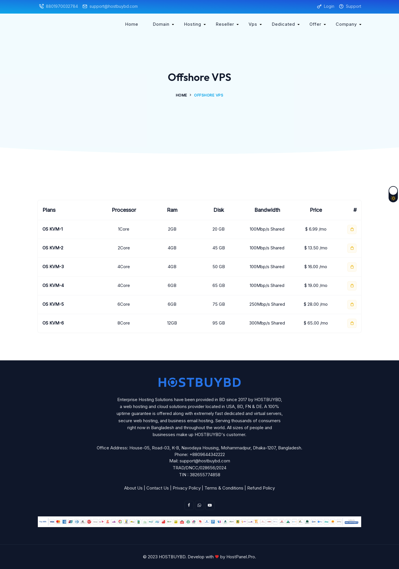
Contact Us (157, 488)
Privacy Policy (187, 488)
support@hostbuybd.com (114, 6)
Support (353, 6)
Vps (253, 24)
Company (346, 24)
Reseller (225, 24)
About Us (133, 488)
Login (329, 6)
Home (131, 24)
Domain (161, 24)
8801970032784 (62, 6)
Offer (315, 24)
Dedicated (283, 24)
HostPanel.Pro (240, 556)
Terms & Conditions (223, 488)
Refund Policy (261, 488)
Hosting (192, 24)
